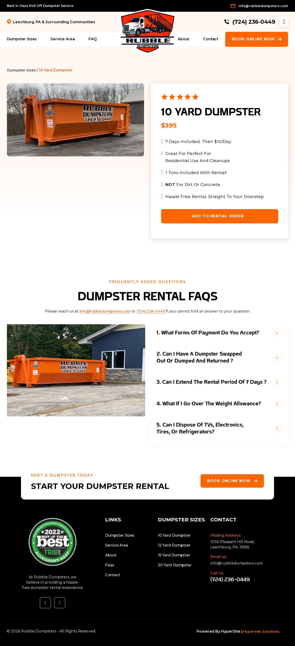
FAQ (92, 39)
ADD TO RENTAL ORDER (218, 216)
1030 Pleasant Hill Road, (232, 542)
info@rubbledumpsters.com (105, 311)
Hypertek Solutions (261, 631)
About (183, 39)
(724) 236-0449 (150, 311)
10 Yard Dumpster (56, 70)
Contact (210, 39)
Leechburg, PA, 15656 (229, 547)
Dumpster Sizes (22, 39)
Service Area (62, 39)
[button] (218, 333)
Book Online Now (257, 39)
